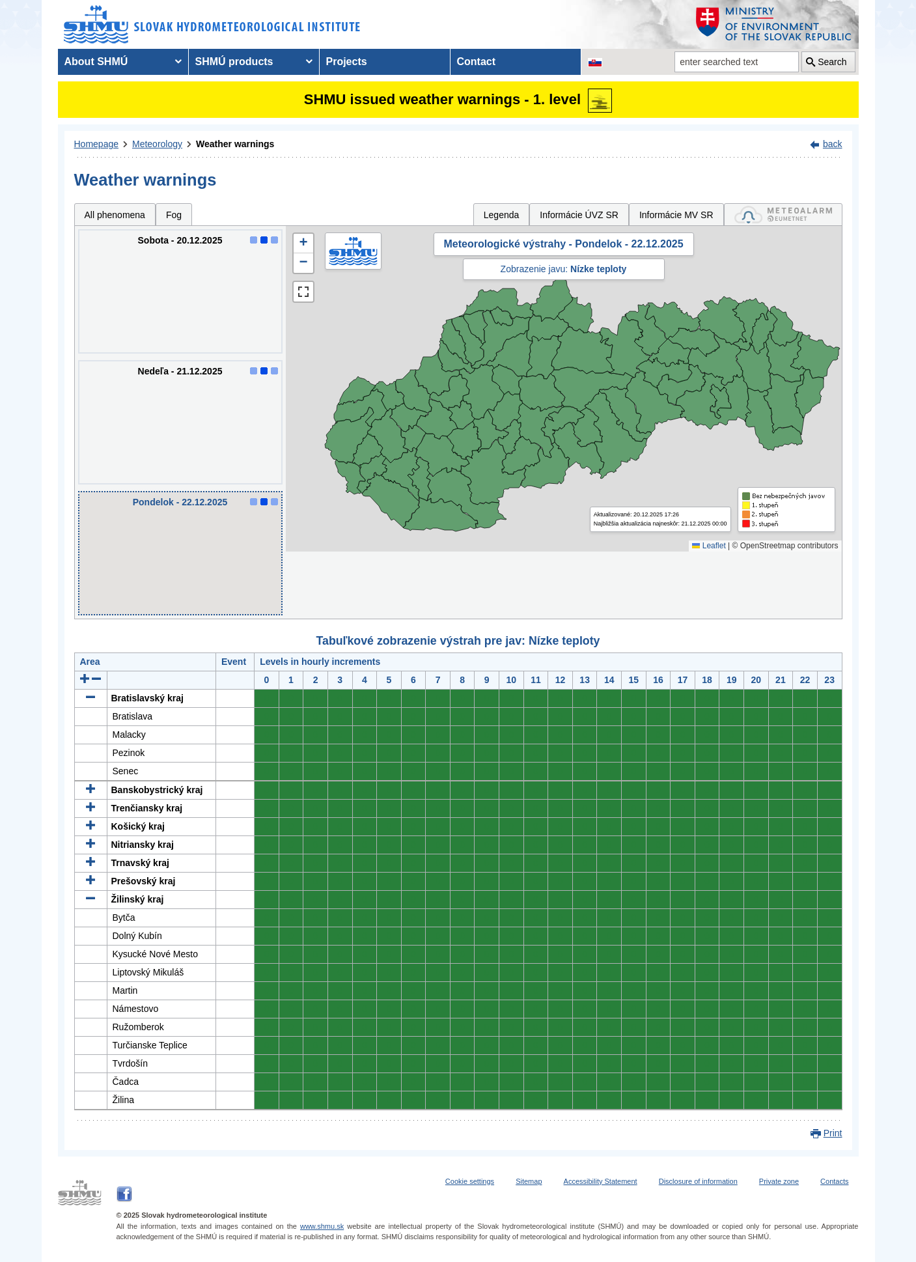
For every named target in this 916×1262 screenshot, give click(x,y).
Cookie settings (469, 1181)
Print (833, 1133)
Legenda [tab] (502, 215)
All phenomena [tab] (115, 215)
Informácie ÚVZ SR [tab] (579, 215)
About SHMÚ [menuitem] (96, 61)
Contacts (834, 1181)
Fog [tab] (174, 215)
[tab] (783, 214)
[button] (303, 243)
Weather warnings (235, 144)
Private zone (779, 1181)
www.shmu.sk (322, 1226)
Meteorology (157, 144)
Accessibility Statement (600, 1181)
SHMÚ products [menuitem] (234, 61)
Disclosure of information (698, 1181)
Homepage (96, 144)
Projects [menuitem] (346, 61)
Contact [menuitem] (476, 61)
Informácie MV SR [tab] (676, 215)
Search (832, 62)
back (832, 144)
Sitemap (529, 1181)
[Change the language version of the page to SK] (595, 62)
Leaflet (708, 545)
